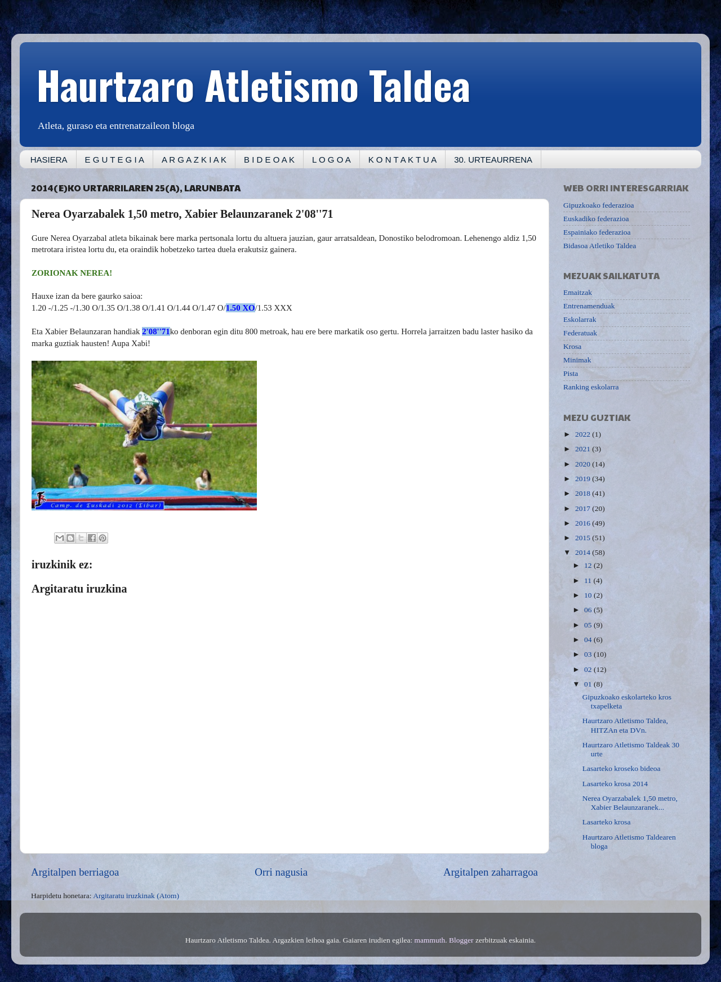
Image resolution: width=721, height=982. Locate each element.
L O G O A (331, 159)
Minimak (577, 360)
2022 (583, 434)
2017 (583, 508)
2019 (583, 478)
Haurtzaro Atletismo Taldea (253, 84)
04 (589, 639)
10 (589, 595)
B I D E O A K (269, 159)
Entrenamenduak (589, 306)
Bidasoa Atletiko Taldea (599, 245)
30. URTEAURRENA (493, 159)
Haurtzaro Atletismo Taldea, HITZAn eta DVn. (625, 725)
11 (588, 580)
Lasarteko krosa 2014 (615, 783)
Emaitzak (577, 292)
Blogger (461, 940)
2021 (583, 449)
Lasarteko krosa (606, 822)
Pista (570, 373)
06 (589, 610)
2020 (583, 464)
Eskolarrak (579, 319)
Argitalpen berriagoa (75, 872)
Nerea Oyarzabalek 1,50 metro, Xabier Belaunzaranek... (630, 802)
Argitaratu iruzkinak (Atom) (136, 895)
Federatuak (580, 333)
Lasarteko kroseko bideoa (621, 768)
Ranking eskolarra (591, 387)
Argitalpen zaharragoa (490, 872)
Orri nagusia (281, 872)
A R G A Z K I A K (194, 159)
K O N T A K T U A (402, 159)
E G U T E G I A (114, 159)
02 (589, 669)
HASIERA (49, 159)
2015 (583, 537)
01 (589, 684)
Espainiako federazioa (597, 232)
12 (589, 565)
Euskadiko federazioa (596, 218)
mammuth (430, 940)
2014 (583, 552)
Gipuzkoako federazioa (598, 205)
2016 (583, 523)
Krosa (572, 346)
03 (589, 654)
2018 (583, 493)
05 (589, 625)
